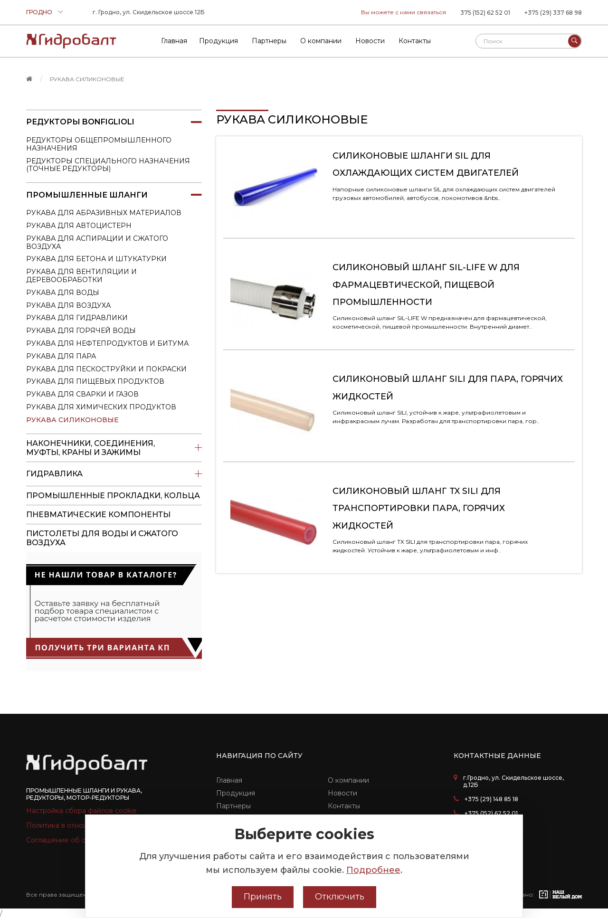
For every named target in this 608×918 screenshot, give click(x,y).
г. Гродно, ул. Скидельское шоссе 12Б (149, 12)
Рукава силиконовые (87, 79)
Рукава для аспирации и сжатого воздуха (97, 242)
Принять (263, 896)
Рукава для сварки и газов (82, 394)
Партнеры (233, 806)
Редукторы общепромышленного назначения (98, 144)
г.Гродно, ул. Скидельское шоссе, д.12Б (513, 781)
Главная (229, 780)
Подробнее (373, 870)
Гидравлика (114, 474)
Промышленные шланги (114, 195)
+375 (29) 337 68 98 (553, 12)
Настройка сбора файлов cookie (81, 810)
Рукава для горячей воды (81, 330)
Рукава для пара (61, 356)
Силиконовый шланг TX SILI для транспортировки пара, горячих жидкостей (418, 508)
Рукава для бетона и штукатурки (96, 259)
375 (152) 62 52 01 (485, 12)
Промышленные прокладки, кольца (113, 495)
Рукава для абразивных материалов (103, 212)
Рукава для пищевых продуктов (95, 381)
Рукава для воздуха (68, 305)
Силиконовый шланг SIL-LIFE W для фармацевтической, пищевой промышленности (426, 284)
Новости (342, 793)
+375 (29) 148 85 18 (491, 799)
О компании (348, 780)
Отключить (339, 896)
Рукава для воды (62, 292)
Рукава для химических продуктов (101, 407)
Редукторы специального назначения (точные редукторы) (108, 165)
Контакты (344, 806)
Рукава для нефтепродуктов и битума (107, 343)
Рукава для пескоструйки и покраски (106, 369)
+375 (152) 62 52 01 (491, 813)
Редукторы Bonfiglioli (114, 122)
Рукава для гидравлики (77, 317)
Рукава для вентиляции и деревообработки (81, 275)
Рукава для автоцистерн (79, 225)
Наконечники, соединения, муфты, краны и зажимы (114, 448)
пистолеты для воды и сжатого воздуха (102, 538)
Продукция (235, 793)
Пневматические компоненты (98, 514)
